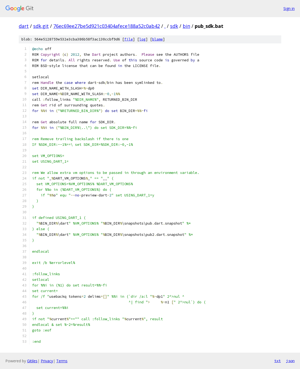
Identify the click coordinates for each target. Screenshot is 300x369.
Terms (62, 360)
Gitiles (32, 360)
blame (157, 39)
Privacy (47, 360)
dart (24, 26)
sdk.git (41, 26)
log (142, 39)
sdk (174, 26)
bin (186, 26)
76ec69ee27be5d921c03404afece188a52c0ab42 (106, 26)
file (128, 39)
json (290, 360)
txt (277, 360)
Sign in (289, 8)
